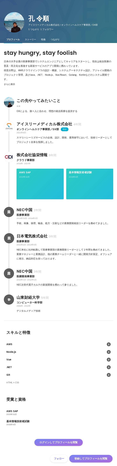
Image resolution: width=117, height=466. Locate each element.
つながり (55, 39)
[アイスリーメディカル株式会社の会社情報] (9, 126)
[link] (40, 184)
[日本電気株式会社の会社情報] (9, 238)
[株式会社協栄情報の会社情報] (9, 157)
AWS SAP (25, 172)
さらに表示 (9, 84)
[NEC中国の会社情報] (9, 212)
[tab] (13, 39)
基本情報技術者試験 (80, 172)
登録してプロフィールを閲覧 (90, 458)
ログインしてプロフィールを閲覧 (58, 442)
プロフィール (13, 39)
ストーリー (30, 39)
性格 (43, 39)
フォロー (59, 458)
